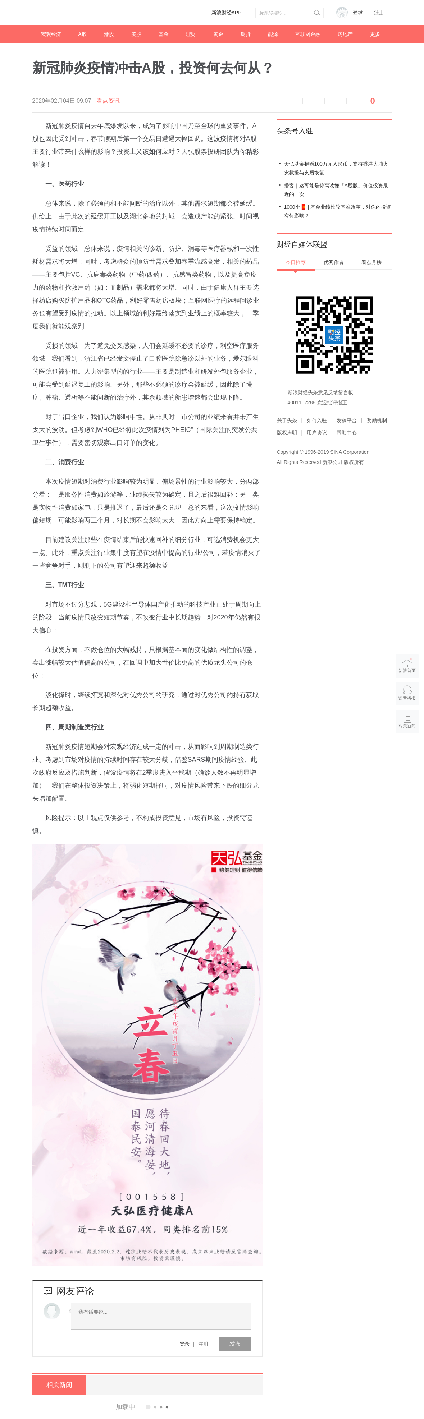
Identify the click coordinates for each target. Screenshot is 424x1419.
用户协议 (317, 433)
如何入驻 (317, 420)
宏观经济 (51, 34)
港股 (109, 34)
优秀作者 (334, 262)
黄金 (218, 34)
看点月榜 (371, 262)
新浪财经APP (226, 12)
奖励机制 (377, 420)
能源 (273, 34)
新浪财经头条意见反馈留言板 (320, 392)
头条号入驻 (295, 131)
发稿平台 (347, 420)
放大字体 (270, 101)
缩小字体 (248, 101)
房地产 (345, 34)
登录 (184, 1344)
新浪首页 (407, 665)
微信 (313, 101)
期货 (246, 34)
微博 (291, 101)
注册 (379, 12)
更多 (375, 34)
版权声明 (287, 433)
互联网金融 (307, 34)
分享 (335, 101)
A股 (82, 34)
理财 (191, 34)
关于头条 (287, 420)
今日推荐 (296, 262)
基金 (164, 34)
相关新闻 (59, 1384)
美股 (136, 34)
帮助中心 (347, 433)
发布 (235, 1344)
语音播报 (226, 101)
